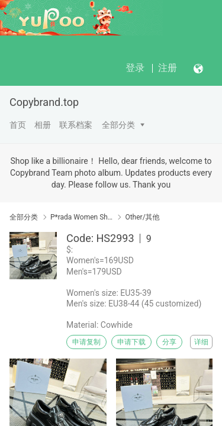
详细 (201, 342)
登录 (135, 67)
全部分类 (118, 125)
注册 (167, 67)
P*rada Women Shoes (81, 217)
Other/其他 (142, 217)
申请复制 (86, 342)
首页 (17, 125)
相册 (42, 125)
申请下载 (131, 342)
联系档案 (75, 125)
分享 (169, 342)
